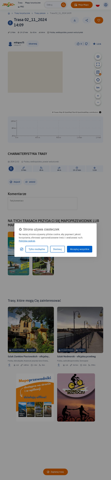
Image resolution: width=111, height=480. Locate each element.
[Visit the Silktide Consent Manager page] (21, 249)
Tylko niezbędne (37, 249)
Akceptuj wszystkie (79, 249)
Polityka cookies (27, 241)
